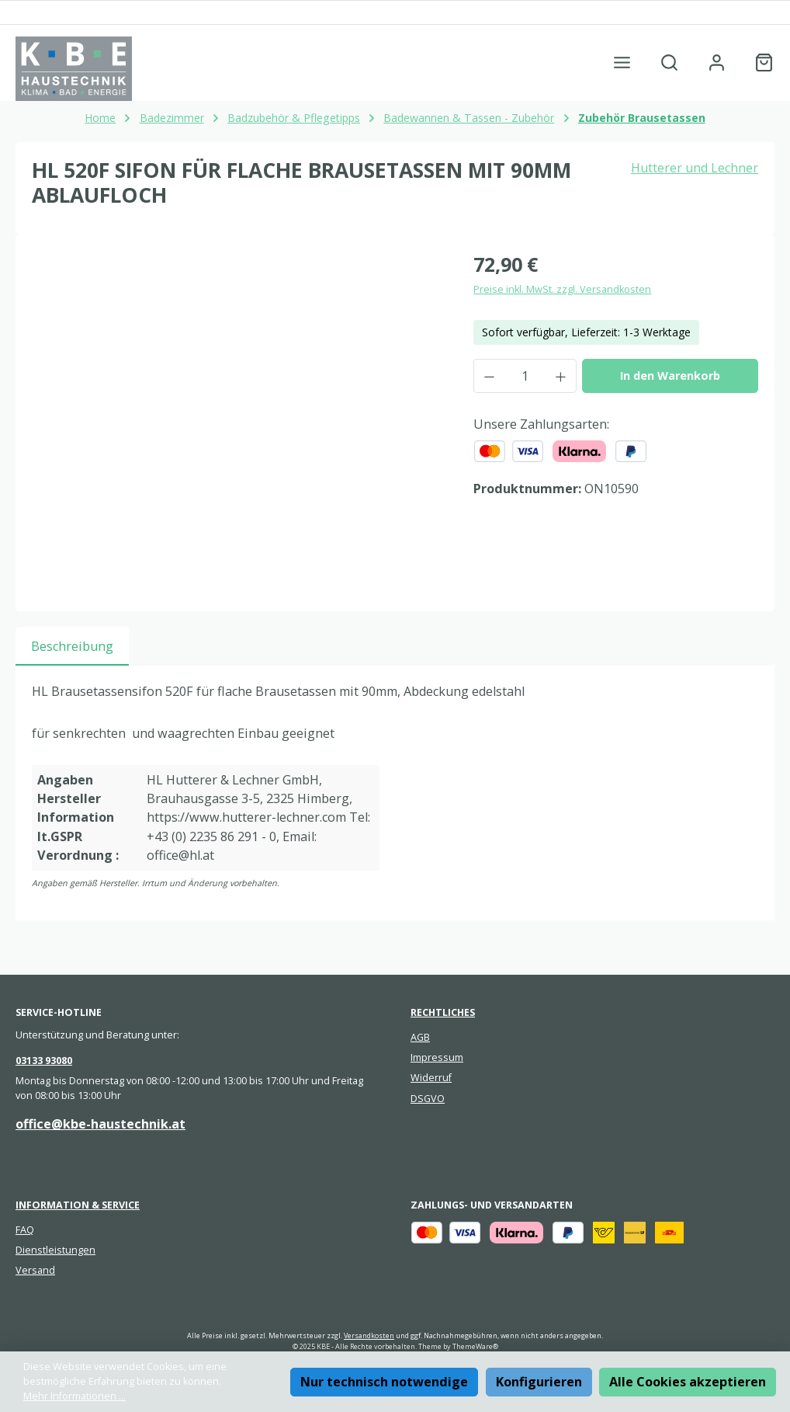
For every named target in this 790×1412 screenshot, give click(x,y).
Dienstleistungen (55, 1250)
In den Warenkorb (670, 375)
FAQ (25, 1229)
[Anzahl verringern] (488, 376)
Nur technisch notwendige (384, 1381)
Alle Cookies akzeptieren (687, 1381)
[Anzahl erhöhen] (561, 376)
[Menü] (622, 62)
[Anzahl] (525, 376)
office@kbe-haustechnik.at (100, 1123)
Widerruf (431, 1077)
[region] (237, 417)
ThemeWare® (475, 1346)
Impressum (437, 1057)
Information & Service (78, 1205)
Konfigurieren (539, 1381)
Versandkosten (369, 1335)
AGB (420, 1037)
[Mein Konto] (716, 62)
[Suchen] (669, 62)
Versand (35, 1270)
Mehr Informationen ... (74, 1396)
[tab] (72, 646)
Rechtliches (443, 1012)
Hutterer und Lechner (694, 167)
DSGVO (428, 1098)
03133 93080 (44, 1060)
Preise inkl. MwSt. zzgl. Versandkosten (562, 289)
